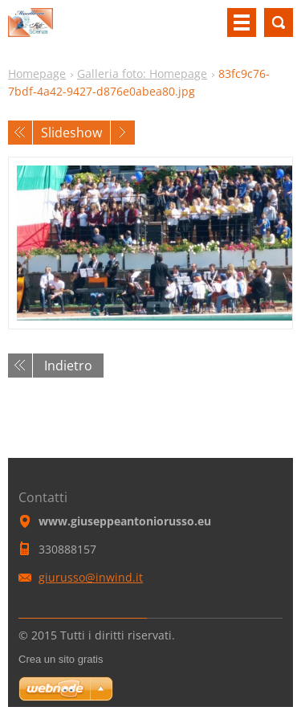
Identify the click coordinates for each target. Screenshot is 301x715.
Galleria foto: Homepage (142, 73)
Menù (242, 22)
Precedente (20, 133)
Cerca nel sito (278, 22)
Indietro (68, 365)
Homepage (37, 73)
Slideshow (71, 132)
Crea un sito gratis (61, 659)
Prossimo (123, 133)
